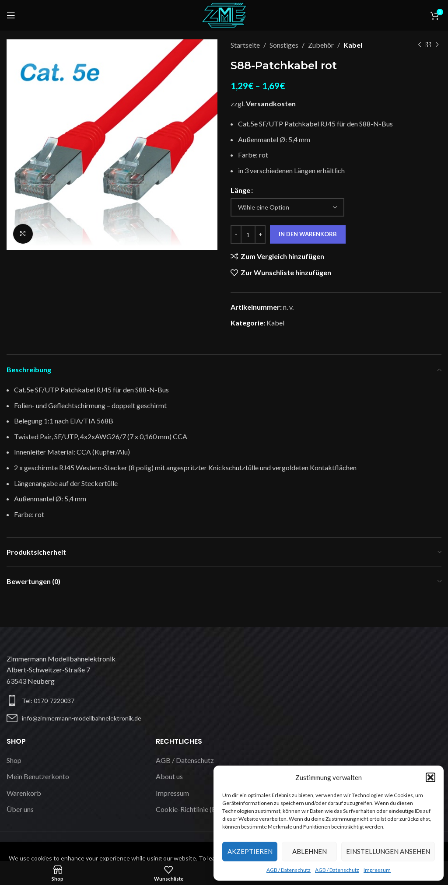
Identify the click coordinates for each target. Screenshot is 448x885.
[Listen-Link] (112, 718)
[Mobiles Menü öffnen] (11, 15)
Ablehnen (309, 851)
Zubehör (321, 45)
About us (169, 776)
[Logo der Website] (223, 14)
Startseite (245, 45)
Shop (14, 760)
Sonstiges (284, 45)
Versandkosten (271, 103)
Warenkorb (24, 793)
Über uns (20, 809)
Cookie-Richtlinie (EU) (189, 809)
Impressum (377, 870)
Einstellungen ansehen (388, 851)
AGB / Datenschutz (288, 870)
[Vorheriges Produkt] (419, 45)
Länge (240, 190)
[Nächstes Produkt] (437, 45)
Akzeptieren (250, 851)
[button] (430, 777)
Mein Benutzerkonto (38, 776)
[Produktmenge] (248, 234)
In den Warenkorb (308, 234)
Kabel (352, 45)
